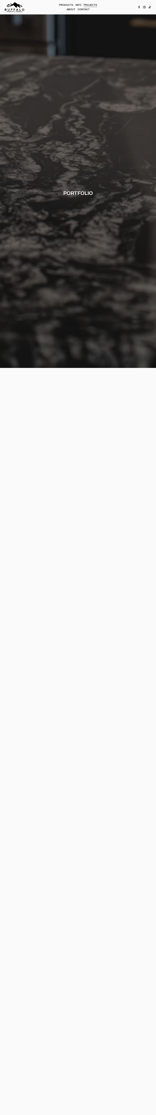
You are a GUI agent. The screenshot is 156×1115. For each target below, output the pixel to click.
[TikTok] (149, 7)
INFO (78, 5)
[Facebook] (139, 7)
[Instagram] (144, 7)
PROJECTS (90, 5)
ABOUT (71, 9)
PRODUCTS (66, 5)
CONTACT (84, 9)
